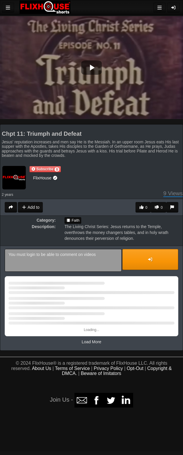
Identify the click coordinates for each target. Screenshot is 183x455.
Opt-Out (135, 368)
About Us (41, 368)
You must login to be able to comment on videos (63, 260)
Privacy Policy (108, 368)
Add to (30, 207)
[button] (45, 169)
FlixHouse (45, 178)
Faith (72, 220)
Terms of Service (72, 368)
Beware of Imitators (101, 373)
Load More (91, 341)
